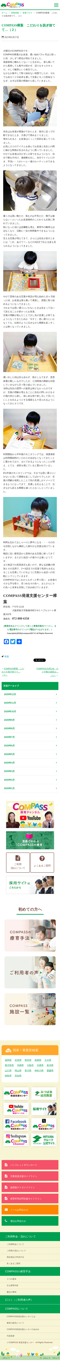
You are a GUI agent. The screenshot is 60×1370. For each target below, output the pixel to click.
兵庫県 (40, 1065)
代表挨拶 (10, 1336)
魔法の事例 (11, 1292)
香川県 (28, 1070)
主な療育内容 (12, 1285)
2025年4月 (9, 762)
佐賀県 (18, 1060)
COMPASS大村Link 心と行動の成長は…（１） (47, 672)
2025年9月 (9, 720)
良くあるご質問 (13, 1263)
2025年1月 (9, 788)
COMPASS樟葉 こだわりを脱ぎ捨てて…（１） (13, 672)
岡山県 (18, 1070)
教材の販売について (15, 1323)
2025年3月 (9, 771)
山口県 (8, 1070)
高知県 (18, 1075)
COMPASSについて (16, 1308)
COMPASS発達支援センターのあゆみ (23, 1329)
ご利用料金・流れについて (20, 1236)
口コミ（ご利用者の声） (19, 1299)
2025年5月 (9, 754)
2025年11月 (10, 702)
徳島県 (8, 1075)
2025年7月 (9, 737)
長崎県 (38, 1060)
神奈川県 (39, 1070)
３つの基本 (11, 1279)
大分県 (47, 1060)
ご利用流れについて (18, 862)
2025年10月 (10, 711)
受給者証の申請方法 (15, 1257)
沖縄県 (20, 1065)
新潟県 (50, 1065)
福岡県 (8, 1060)
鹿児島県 (9, 1065)
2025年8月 (9, 728)
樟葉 (6, 656)
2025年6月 (9, 745)
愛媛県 (50, 1070)
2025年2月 (9, 780)
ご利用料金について (15, 1244)
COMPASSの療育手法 (18, 1271)
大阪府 (30, 1065)
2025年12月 (10, 694)
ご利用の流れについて (16, 1251)
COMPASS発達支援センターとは (21, 1316)
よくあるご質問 (42, 861)
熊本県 (28, 1060)
